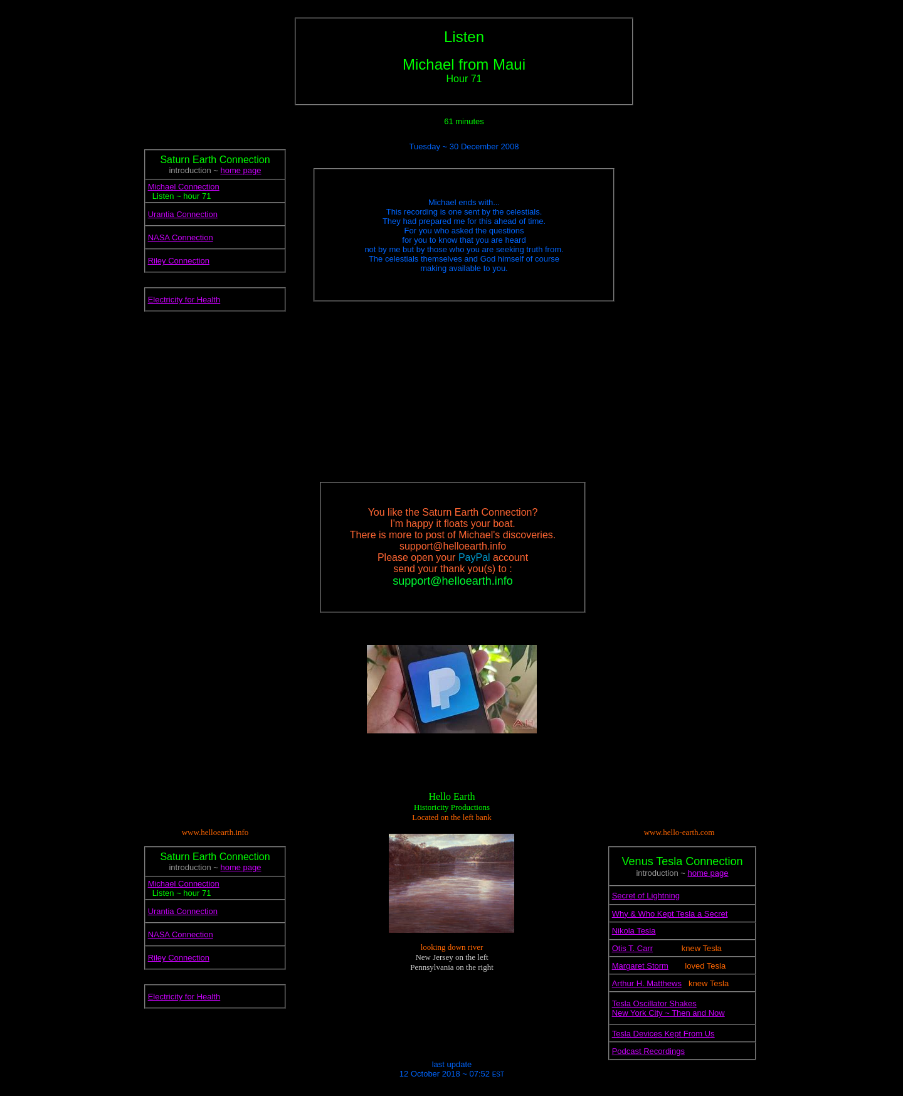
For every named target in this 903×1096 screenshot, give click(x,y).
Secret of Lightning (646, 895)
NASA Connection (180, 237)
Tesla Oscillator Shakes (654, 1003)
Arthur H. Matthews (647, 983)
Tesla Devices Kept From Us (663, 1033)
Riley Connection (178, 260)
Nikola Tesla (634, 930)
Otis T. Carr (632, 948)
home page (240, 170)
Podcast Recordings (648, 1051)
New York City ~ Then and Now (668, 1013)
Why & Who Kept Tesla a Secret (670, 913)
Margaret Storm (640, 966)
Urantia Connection (183, 214)
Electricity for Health (184, 299)
